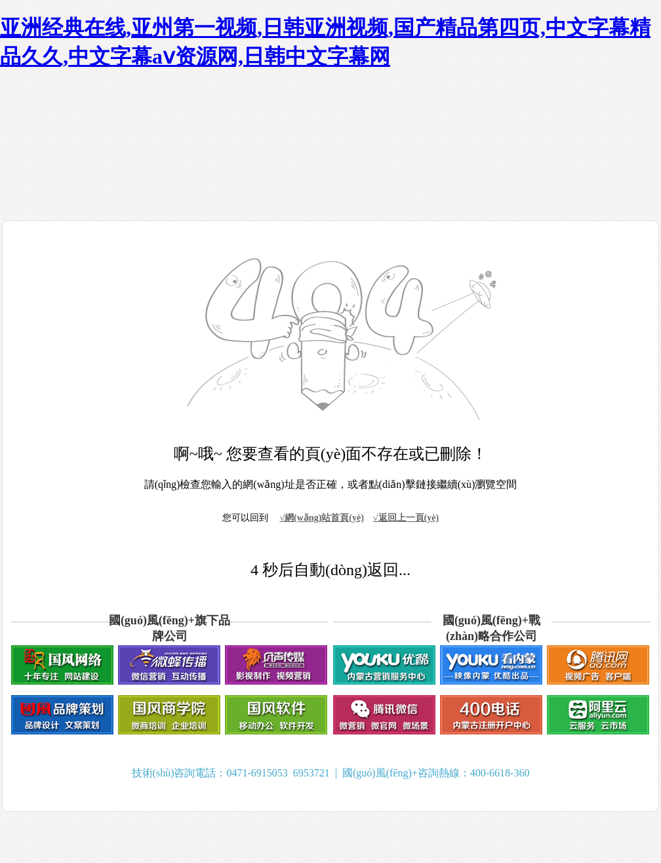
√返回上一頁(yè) (406, 518)
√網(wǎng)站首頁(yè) (321, 518)
